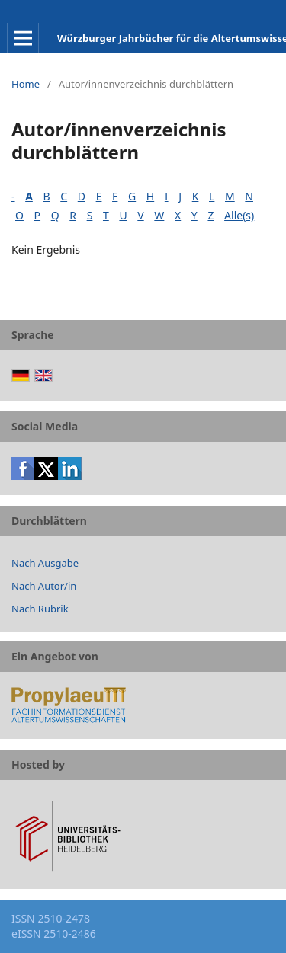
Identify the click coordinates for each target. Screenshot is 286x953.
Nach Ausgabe (45, 563)
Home (25, 84)
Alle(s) (239, 215)
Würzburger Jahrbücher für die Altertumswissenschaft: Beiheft (171, 38)
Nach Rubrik (40, 609)
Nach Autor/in (43, 586)
